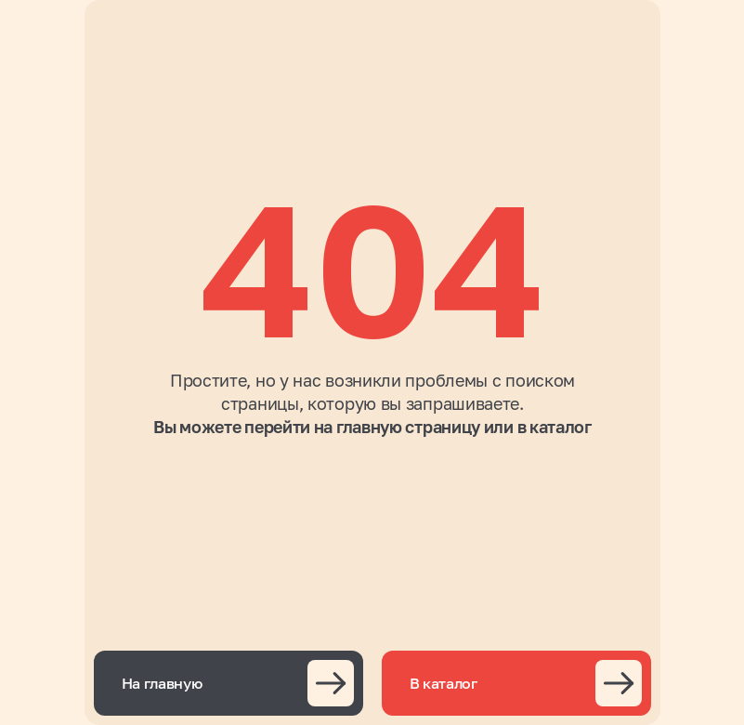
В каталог (443, 683)
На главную (162, 683)
